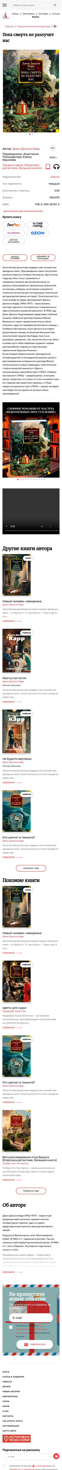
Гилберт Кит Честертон (15, 1163)
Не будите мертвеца (16, 758)
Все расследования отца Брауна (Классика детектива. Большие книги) (29, 1159)
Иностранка (28, 14)
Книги (35, 17)
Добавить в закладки (43, 258)
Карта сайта (9, 1431)
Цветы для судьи (14, 1007)
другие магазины (13, 241)
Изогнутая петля (14, 678)
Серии (5, 1401)
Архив (5, 1406)
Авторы (6, 1387)
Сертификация (10, 1426)
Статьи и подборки (13, 1377)
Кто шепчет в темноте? (18, 837)
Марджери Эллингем (14, 1011)
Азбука (15, 14)
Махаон (56, 14)
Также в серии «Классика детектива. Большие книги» (22, 167)
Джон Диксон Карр (26, 149)
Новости (7, 1382)
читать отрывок (15, 258)
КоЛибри (43, 14)
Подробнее (11, 621)
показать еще (31, 868)
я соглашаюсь (44, 1465)
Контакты (7, 1416)
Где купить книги (12, 1421)
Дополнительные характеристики (23, 211)
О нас (5, 1411)
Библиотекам (10, 1396)
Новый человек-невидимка (21, 601)
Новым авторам (11, 1392)
